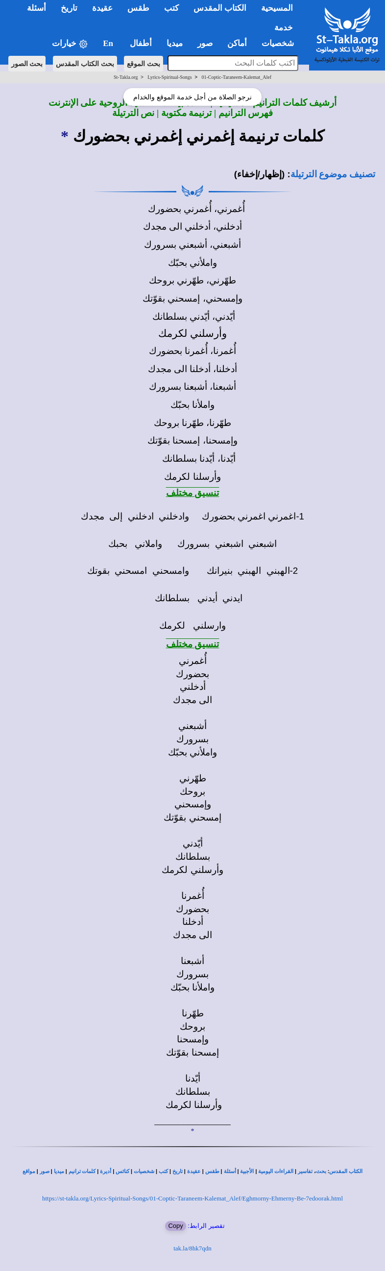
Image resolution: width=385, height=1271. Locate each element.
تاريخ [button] (69, 8)
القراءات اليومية (275, 1171)
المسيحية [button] (277, 8)
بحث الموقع (143, 64)
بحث (321, 1171)
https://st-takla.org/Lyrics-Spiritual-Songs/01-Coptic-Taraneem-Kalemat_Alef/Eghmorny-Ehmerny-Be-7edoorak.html (192, 1198)
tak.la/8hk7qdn (192, 1248)
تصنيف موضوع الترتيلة (332, 174)
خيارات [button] (70, 44)
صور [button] (205, 43)
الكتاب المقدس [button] (219, 8)
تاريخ (177, 1171)
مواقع (29, 1171)
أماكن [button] (237, 43)
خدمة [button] (283, 27)
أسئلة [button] (36, 8)
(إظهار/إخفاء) (259, 174)
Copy (175, 1225)
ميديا (59, 1171)
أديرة (105, 1171)
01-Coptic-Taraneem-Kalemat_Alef (236, 77)
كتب (163, 1171)
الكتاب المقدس (345, 1171)
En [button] (109, 43)
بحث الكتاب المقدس (85, 64)
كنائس (122, 1171)
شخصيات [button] (281, 43)
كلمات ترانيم (82, 1171)
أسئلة (230, 1171)
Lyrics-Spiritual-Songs (169, 77)
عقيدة (194, 1171)
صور (44, 1171)
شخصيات (144, 1171)
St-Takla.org (126, 77)
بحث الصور (27, 64)
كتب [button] (171, 8)
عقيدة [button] (102, 8)
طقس (212, 1171)
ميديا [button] (175, 43)
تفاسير (305, 1171)
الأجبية (247, 1171)
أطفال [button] (141, 43)
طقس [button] (138, 8)
